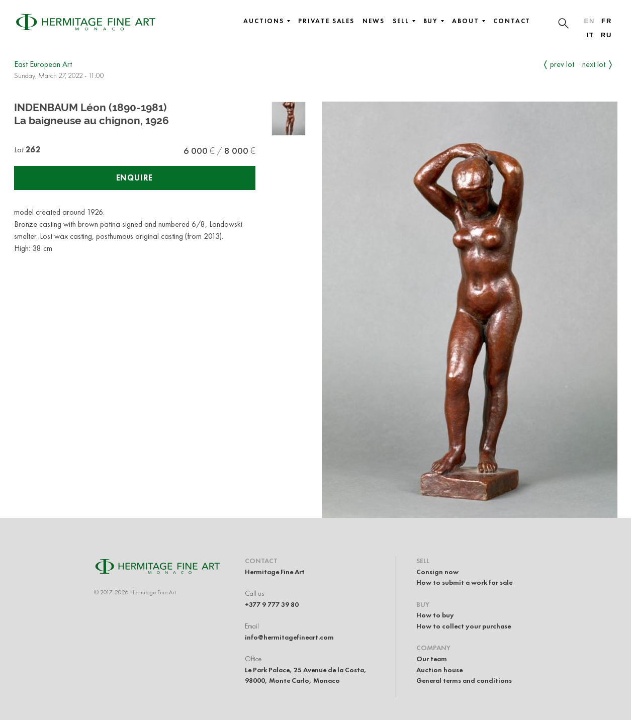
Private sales (326, 21)
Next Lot (593, 64)
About (468, 21)
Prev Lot (562, 64)
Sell (404, 21)
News (374, 21)
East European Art (43, 64)
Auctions (266, 21)
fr (606, 21)
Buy (433, 21)
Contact (511, 21)
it (590, 35)
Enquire (134, 178)
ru (606, 35)
